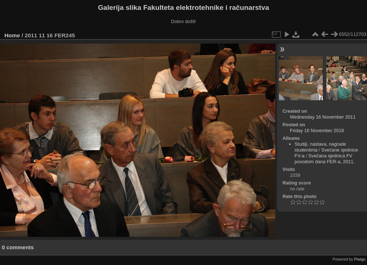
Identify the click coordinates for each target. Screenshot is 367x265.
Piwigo (360, 259)
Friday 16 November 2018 (317, 130)
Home (12, 35)
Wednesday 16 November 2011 (323, 117)
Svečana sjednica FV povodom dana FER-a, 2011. (325, 158)
